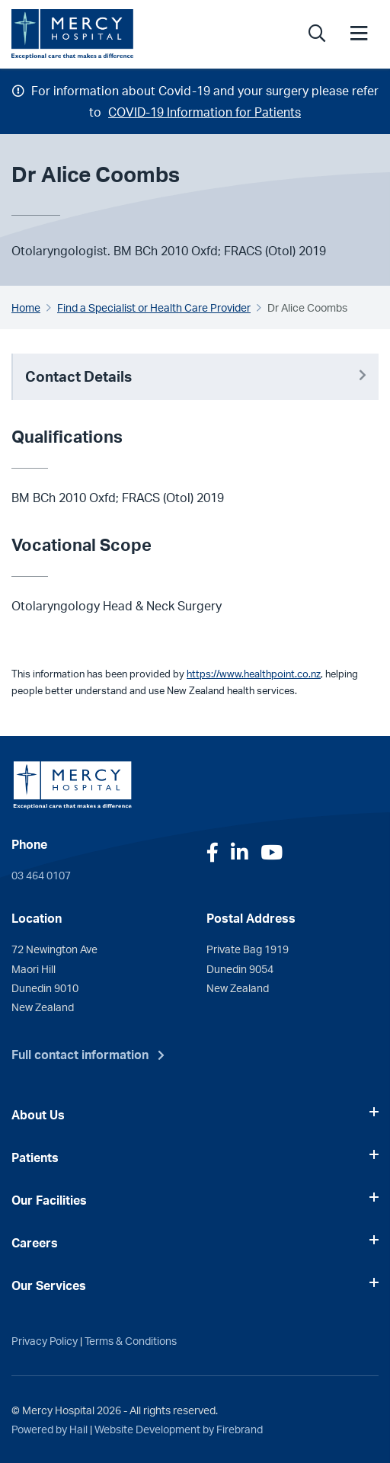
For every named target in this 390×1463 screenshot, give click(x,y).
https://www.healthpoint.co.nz (254, 673)
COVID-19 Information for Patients (204, 112)
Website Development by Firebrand (178, 1429)
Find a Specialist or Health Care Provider (154, 307)
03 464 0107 (41, 875)
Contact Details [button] (195, 376)
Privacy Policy (44, 1340)
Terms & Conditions (131, 1340)
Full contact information (80, 1054)
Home (25, 307)
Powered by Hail (49, 1429)
